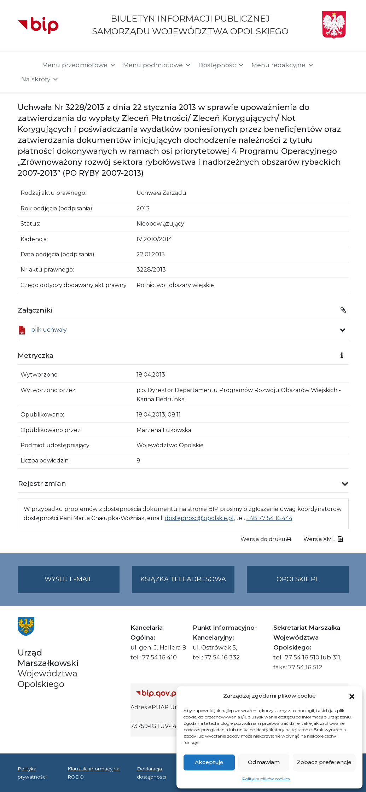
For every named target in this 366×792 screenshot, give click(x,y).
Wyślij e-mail (82, 583)
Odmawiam (264, 762)
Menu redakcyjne (282, 65)
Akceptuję (209, 762)
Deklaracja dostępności (151, 772)
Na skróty (40, 79)
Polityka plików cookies (266, 778)
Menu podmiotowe (157, 65)
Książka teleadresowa (183, 579)
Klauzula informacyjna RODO (94, 772)
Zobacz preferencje (324, 762)
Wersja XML (323, 539)
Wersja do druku (265, 539)
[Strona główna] (26, 66)
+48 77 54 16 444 (269, 518)
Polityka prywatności (32, 772)
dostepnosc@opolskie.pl (199, 518)
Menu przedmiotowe (79, 65)
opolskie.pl (298, 579)
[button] (351, 695)
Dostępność (221, 65)
